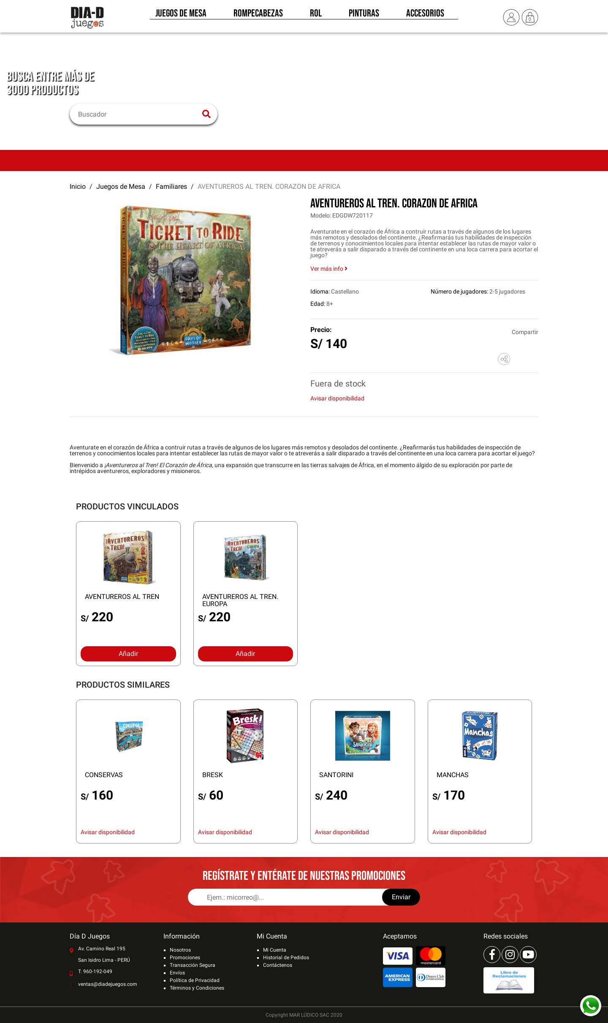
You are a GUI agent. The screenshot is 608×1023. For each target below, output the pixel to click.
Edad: (317, 303)
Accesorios (425, 16)
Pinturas (364, 16)
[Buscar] (138, 114)
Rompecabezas (258, 16)
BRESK (212, 775)
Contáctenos (277, 965)
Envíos (177, 973)
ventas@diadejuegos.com (107, 984)
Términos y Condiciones (197, 988)
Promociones (185, 957)
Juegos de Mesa (180, 16)
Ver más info (328, 268)
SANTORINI (336, 775)
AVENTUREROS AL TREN (122, 597)
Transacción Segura (192, 965)
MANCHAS (453, 775)
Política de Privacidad (195, 980)
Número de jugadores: (459, 291)
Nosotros (180, 950)
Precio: (321, 330)
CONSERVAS (104, 775)
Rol (316, 16)
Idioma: (320, 291)
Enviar (401, 897)
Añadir (128, 654)
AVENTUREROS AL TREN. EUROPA (240, 600)
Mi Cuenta (274, 950)
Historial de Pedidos (286, 957)
